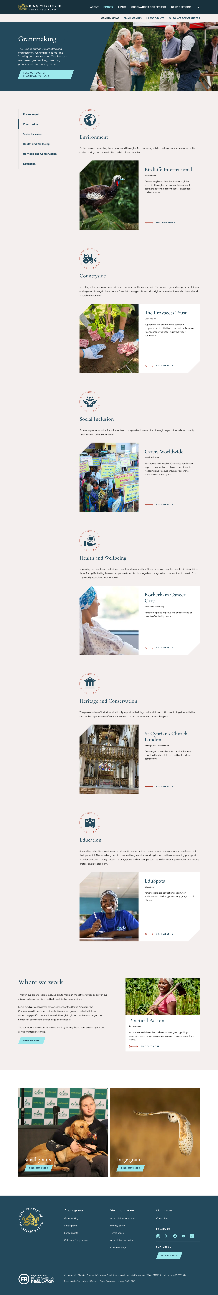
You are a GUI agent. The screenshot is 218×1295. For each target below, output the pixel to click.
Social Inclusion (32, 134)
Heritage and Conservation (40, 153)
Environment (31, 114)
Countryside (30, 124)
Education (29, 163)
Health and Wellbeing (36, 144)
